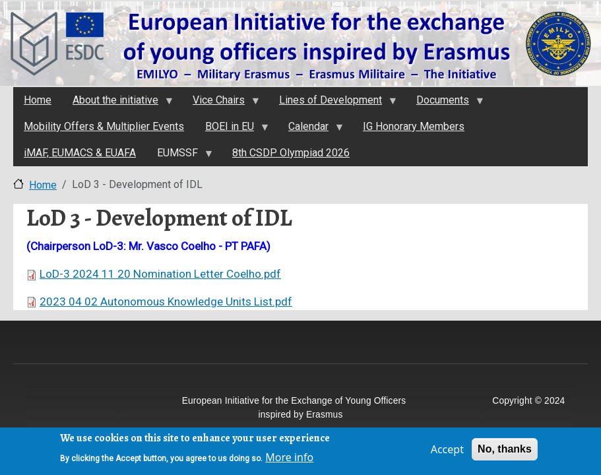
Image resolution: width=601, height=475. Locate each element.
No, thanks (505, 451)
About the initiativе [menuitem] (117, 103)
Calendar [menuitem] (310, 130)
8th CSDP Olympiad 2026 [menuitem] (291, 152)
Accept (447, 452)
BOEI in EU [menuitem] (232, 130)
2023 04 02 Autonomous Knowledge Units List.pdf (166, 301)
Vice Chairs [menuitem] (220, 103)
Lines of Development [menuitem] (332, 103)
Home (43, 185)
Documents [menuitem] (445, 103)
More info (289, 460)
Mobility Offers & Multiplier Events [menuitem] (104, 126)
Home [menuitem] (37, 100)
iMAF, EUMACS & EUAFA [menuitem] (80, 152)
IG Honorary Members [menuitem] (413, 126)
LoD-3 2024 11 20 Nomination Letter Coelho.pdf (160, 273)
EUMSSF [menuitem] (179, 156)
